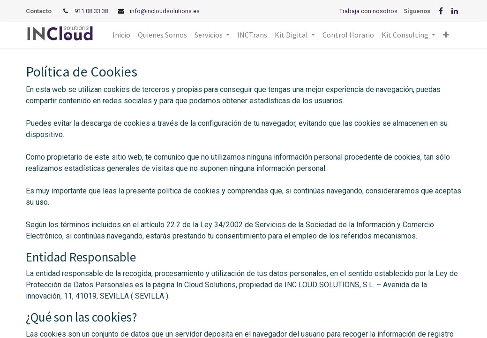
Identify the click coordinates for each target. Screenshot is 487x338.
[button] (446, 34)
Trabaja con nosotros (368, 11)
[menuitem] (121, 34)
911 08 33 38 (91, 11)
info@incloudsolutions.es (165, 11)
